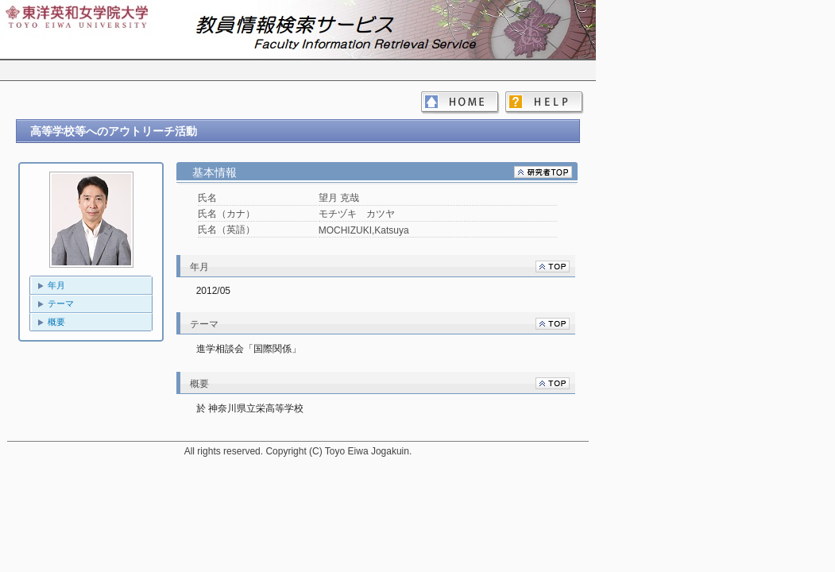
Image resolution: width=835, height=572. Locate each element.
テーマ (61, 303)
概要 (56, 322)
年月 (56, 285)
